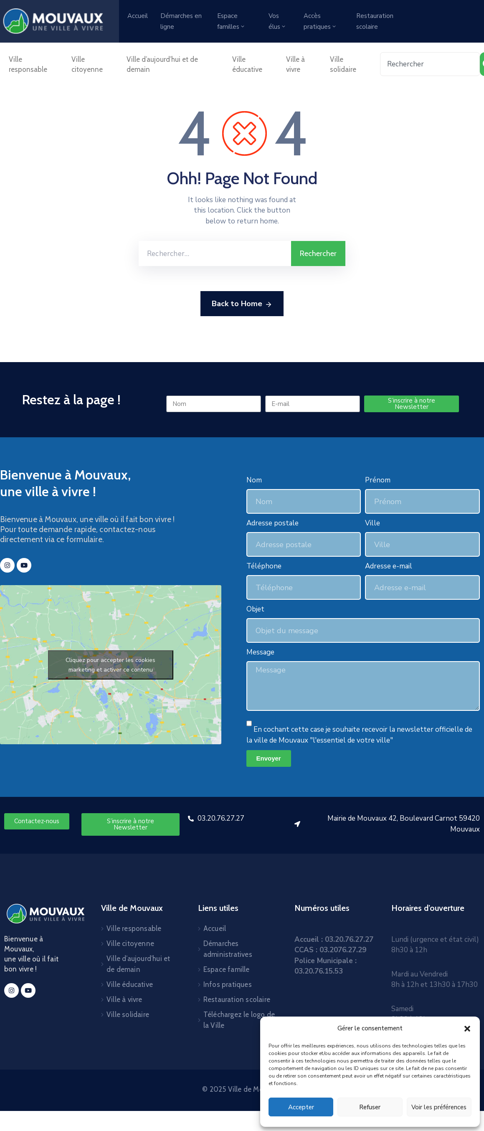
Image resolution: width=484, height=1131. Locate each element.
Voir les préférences (438, 1107)
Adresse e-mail (388, 566)
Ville (372, 523)
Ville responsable (28, 64)
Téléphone (263, 566)
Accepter (301, 1107)
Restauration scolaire (374, 21)
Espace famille (226, 969)
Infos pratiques (227, 984)
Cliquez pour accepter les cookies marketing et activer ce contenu (110, 665)
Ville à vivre (295, 64)
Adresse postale (272, 523)
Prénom (377, 480)
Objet (255, 609)
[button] (467, 1028)
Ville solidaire (343, 64)
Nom (254, 480)
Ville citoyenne (87, 64)
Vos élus (277, 21)
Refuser (369, 1107)
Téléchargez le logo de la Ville (239, 1020)
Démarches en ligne (181, 21)
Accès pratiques (320, 21)
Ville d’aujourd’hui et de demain (162, 64)
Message (260, 652)
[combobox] (430, 64)
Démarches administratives (227, 949)
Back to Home (242, 304)
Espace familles (231, 21)
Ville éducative (247, 64)
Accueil (137, 16)
